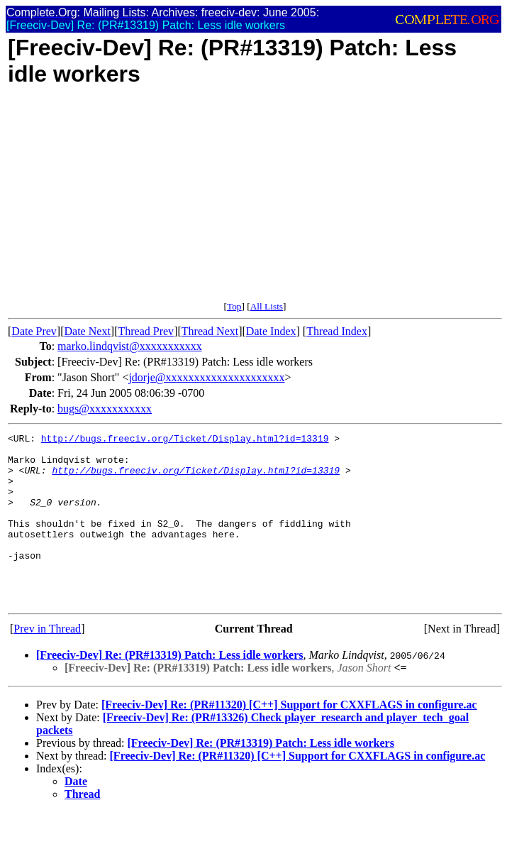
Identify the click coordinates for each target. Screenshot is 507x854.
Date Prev (34, 331)
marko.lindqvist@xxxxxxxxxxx (129, 346)
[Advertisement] (255, 201)
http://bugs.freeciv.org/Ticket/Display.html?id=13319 (185, 440)
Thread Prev (146, 331)
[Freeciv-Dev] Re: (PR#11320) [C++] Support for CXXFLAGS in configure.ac (289, 739)
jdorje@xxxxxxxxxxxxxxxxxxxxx (206, 377)
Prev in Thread (47, 663)
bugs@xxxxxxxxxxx (104, 409)
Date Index (271, 331)
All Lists (266, 306)
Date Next (88, 331)
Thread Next (210, 331)
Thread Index (336, 331)
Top (234, 306)
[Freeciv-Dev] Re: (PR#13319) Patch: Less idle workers (169, 689)
